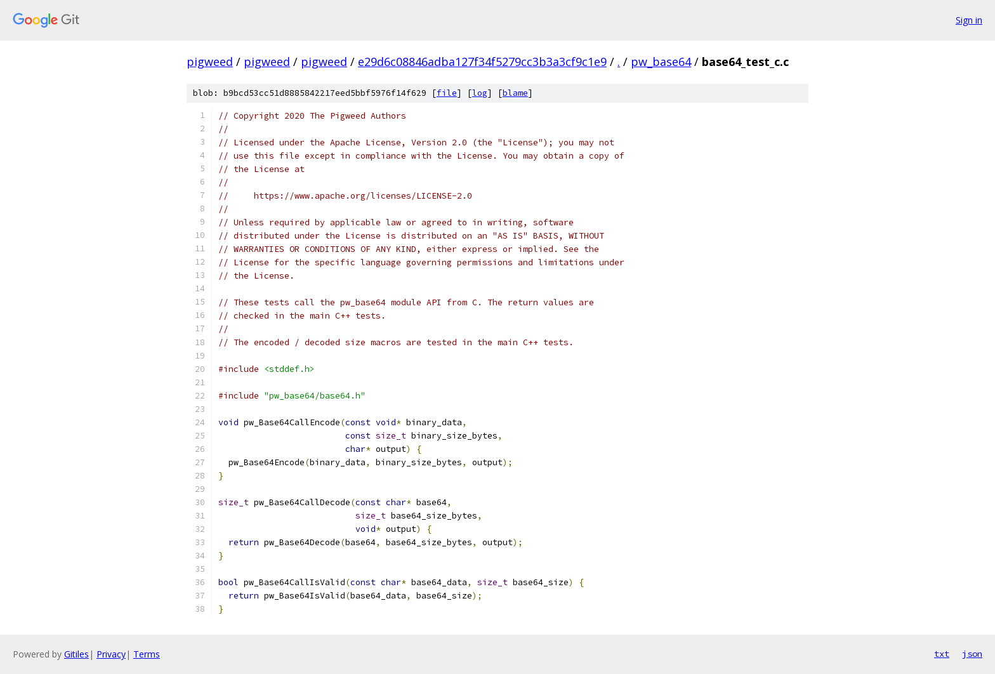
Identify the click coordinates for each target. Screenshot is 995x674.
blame (515, 93)
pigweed (210, 61)
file (447, 93)
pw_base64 (661, 61)
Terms (146, 654)
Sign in (969, 20)
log (479, 93)
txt (941, 653)
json (972, 653)
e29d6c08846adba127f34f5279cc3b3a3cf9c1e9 (482, 61)
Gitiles (76, 654)
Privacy (111, 654)
